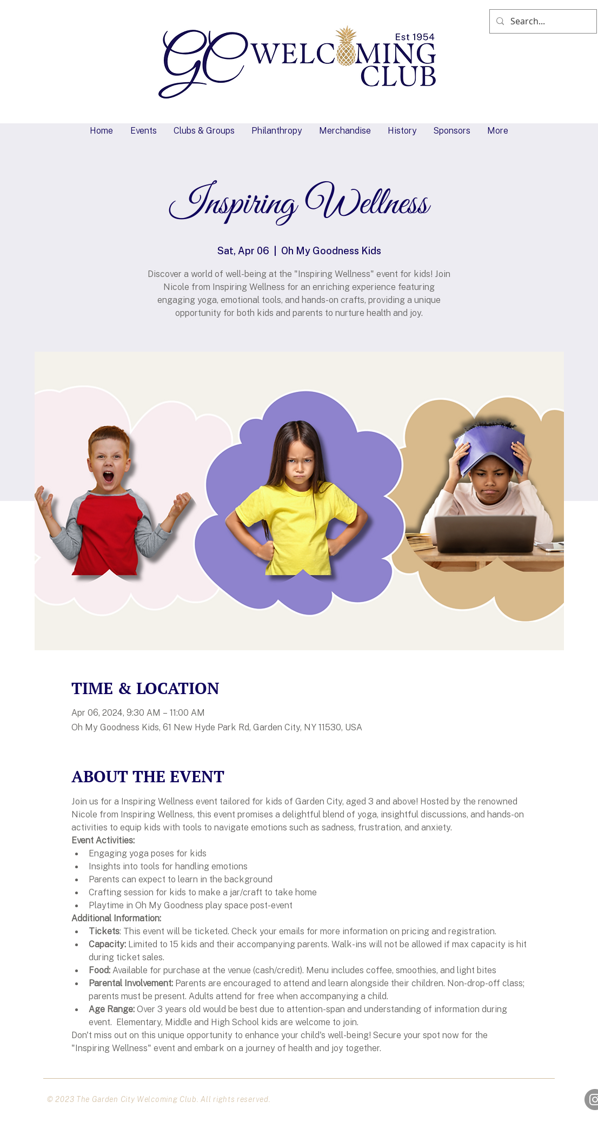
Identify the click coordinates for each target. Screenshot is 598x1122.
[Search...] (542, 21)
